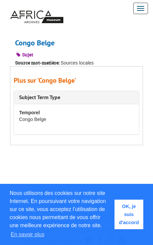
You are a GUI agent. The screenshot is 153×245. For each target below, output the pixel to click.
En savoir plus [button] (28, 234)
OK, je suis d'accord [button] (129, 214)
